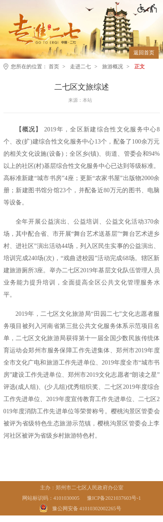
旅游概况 (112, 67)
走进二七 (80, 67)
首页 (54, 67)
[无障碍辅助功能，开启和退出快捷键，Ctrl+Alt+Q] (147, 8)
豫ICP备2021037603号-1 (114, 498)
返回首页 (143, 53)
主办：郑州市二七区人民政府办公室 (81, 488)
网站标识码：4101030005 (51, 498)
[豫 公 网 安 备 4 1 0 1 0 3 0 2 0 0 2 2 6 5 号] (81, 508)
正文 (139, 67)
